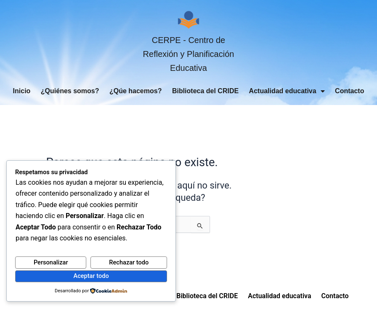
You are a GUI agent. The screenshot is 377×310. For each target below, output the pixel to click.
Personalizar (51, 262)
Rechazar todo (129, 262)
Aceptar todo (91, 276)
